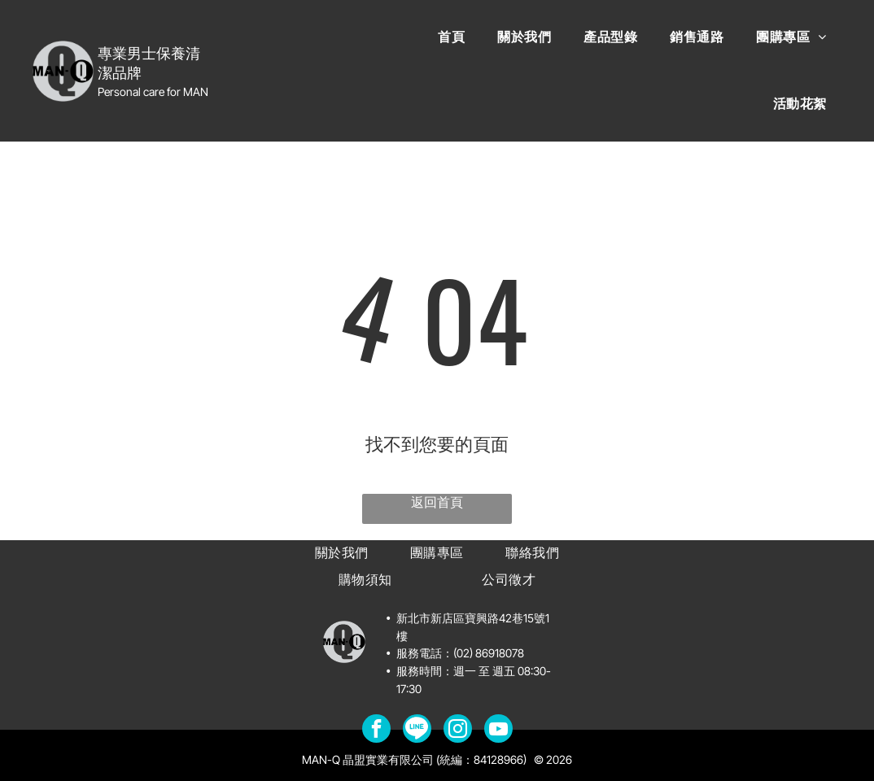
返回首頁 (437, 502)
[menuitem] (451, 37)
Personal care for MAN (153, 91)
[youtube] (498, 730)
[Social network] (417, 730)
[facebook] (376, 730)
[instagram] (458, 730)
